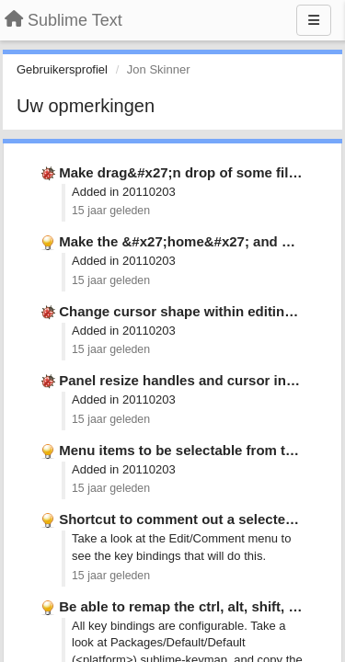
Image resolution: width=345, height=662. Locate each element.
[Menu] (313, 20)
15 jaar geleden (111, 210)
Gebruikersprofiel (62, 69)
